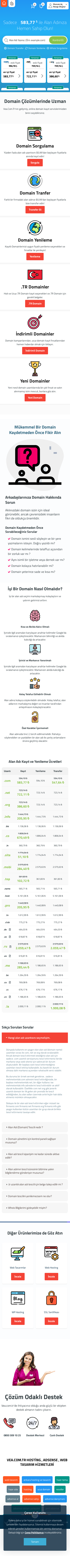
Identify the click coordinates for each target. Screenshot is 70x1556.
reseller (60, 1489)
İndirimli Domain (35, 351)
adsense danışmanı (55, 1499)
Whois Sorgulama (56, 48)
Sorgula (35, 163)
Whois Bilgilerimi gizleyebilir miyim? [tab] (26, 1208)
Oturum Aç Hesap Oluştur (58, 5)
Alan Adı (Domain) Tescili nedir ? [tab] (24, 1127)
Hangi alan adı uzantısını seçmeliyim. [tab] (27, 1038)
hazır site (13, 1489)
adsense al (12, 1499)
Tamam (35, 1541)
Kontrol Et (58, 40)
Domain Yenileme (35, 48)
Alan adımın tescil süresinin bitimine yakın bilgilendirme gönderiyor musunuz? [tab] (29, 1171)
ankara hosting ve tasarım (37, 1480)
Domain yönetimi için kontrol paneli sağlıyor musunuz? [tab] (30, 1140)
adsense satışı (31, 1499)
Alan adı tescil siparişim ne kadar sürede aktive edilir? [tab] (32, 1156)
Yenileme (35, 256)
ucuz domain (43, 1489)
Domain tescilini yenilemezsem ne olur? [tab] (28, 1196)
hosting (28, 1489)
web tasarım (11, 1480)
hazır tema (62, 1480)
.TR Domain (35, 303)
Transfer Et (35, 210)
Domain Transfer (14, 48)
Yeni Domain (35, 398)
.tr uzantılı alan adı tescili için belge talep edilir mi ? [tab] (34, 1184)
